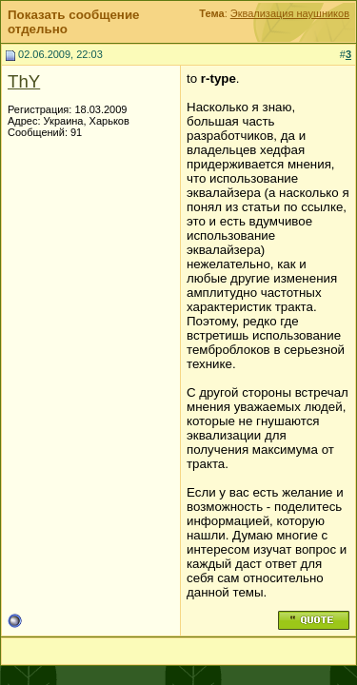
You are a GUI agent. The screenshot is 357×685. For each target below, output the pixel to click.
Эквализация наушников (289, 13)
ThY (24, 81)
